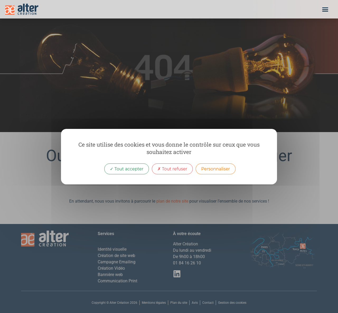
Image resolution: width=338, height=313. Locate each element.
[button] (325, 9)
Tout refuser (172, 168)
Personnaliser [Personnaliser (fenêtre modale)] (215, 168)
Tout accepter (126, 168)
